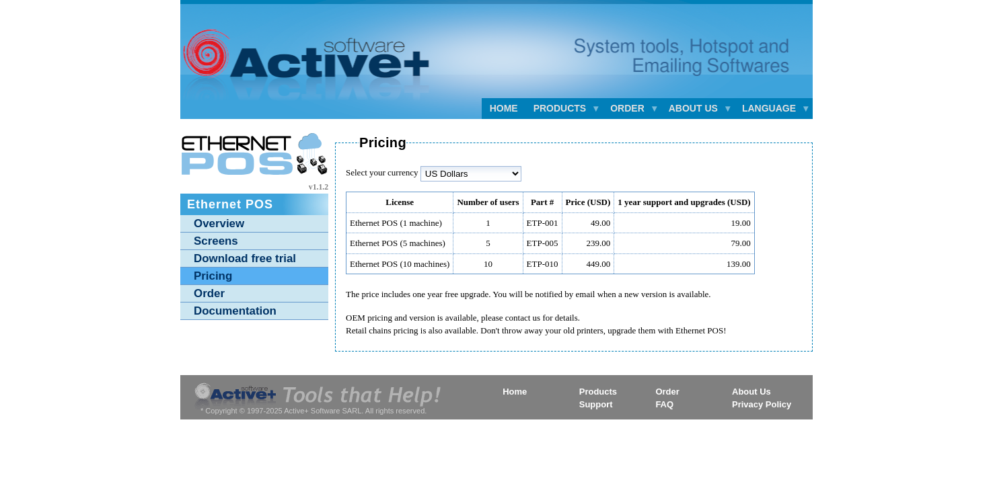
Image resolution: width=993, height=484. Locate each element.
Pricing (213, 276)
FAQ (664, 404)
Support (596, 404)
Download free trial (245, 258)
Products (598, 392)
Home (504, 108)
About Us (751, 392)
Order (209, 293)
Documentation (235, 311)
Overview (219, 223)
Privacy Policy (761, 404)
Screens (216, 241)
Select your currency (382, 172)
